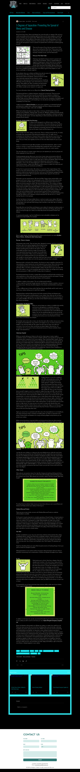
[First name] (31, 741)
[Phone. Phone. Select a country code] (43, 746)
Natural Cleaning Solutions (37, 687)
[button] (49, 7)
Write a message (26, 750)
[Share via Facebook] (16, 661)
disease (36, 651)
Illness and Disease (36, 12)
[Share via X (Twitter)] (20, 661)
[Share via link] (26, 661)
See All (68, 672)
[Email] (31, 747)
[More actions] (63, 21)
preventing (56, 651)
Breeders (33, 656)
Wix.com (52, 767)
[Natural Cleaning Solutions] (40, 680)
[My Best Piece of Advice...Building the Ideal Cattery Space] (19, 680)
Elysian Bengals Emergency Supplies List (60, 687)
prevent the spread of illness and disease (23, 653)
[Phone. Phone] (50, 747)
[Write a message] (40, 754)
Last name (43, 738)
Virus (28, 12)
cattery (18, 651)
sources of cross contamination (48, 651)
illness (41, 651)
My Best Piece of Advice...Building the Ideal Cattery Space (18, 688)
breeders (32, 651)
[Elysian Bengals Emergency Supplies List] (61, 680)
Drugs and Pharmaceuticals (49, 12)
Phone (42, 744)
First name (25, 738)
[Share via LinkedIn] (23, 661)
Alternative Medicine (20, 12)
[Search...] (60, 7)
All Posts (12, 12)
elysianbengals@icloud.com (41, 765)
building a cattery (33, 653)
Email (24, 744)
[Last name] (48, 741)
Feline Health (60, 12)
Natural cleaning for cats (24, 651)
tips (39, 653)
